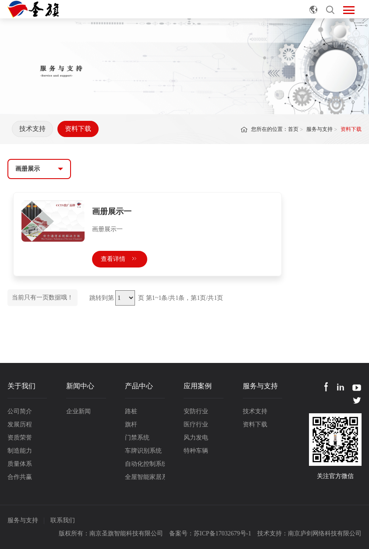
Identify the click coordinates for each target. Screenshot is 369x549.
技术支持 (32, 128)
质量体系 (19, 464)
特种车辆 (196, 450)
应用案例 (198, 386)
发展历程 (19, 424)
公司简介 (19, 411)
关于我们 (21, 386)
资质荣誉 (19, 437)
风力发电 (196, 437)
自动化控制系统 (145, 464)
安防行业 (196, 411)
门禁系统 (137, 437)
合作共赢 (19, 477)
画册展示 (27, 168)
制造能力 (19, 450)
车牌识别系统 (143, 450)
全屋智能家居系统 (145, 477)
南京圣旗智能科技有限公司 (126, 533)
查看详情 (119, 259)
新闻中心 (80, 386)
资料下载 (78, 128)
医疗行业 (196, 424)
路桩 (131, 411)
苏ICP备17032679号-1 (222, 533)
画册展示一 (111, 211)
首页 (293, 129)
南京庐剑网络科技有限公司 (325, 533)
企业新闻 (78, 411)
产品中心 (139, 386)
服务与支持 (319, 129)
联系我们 (62, 520)
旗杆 (131, 424)
